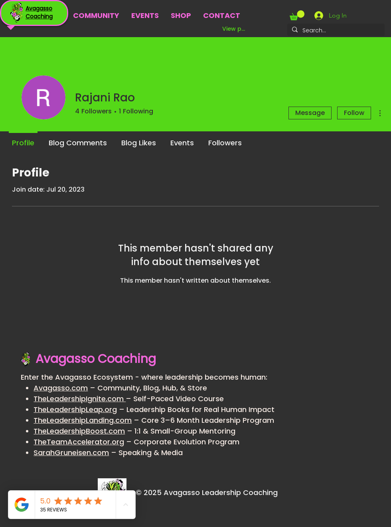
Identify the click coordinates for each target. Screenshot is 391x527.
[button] (297, 15)
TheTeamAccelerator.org (79, 442)
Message (310, 112)
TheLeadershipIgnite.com (80, 399)
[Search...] (335, 31)
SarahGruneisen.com (71, 453)
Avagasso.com (61, 388)
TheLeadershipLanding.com (83, 420)
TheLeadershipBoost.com (79, 431)
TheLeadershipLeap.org (75, 409)
